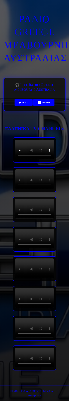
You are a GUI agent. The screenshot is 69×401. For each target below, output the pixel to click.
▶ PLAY (23, 102)
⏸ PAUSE (44, 102)
